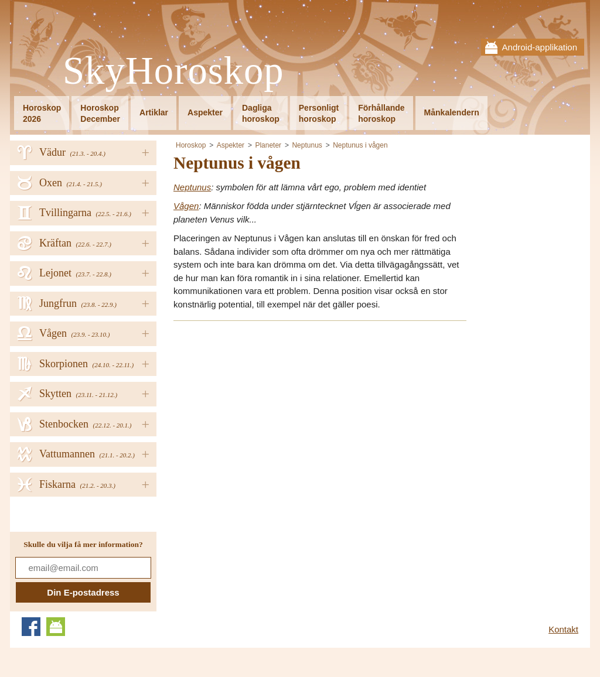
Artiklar (153, 112)
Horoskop (191, 145)
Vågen (186, 206)
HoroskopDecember (100, 113)
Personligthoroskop (319, 113)
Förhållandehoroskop (381, 113)
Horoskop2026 (42, 113)
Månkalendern (451, 112)
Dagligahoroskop (260, 113)
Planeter (268, 145)
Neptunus (307, 145)
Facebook (31, 626)
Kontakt (563, 629)
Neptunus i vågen (360, 145)
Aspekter (205, 112)
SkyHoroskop (173, 71)
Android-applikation (539, 47)
